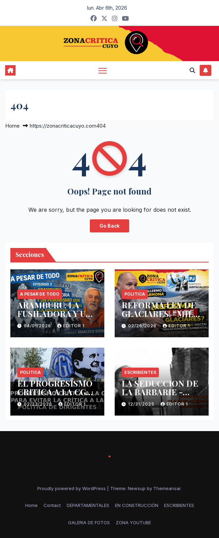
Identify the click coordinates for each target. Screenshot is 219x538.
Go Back (109, 226)
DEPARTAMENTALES (88, 505)
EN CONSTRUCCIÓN (136, 505)
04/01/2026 (38, 325)
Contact (52, 505)
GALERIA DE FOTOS (89, 522)
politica (134, 294)
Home (12, 125)
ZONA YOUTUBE (133, 522)
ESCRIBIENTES (140, 372)
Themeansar (167, 488)
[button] (192, 70)
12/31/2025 (142, 404)
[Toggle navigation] (103, 70)
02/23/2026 (39, 404)
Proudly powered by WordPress (72, 488)
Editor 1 (71, 325)
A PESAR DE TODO (39, 294)
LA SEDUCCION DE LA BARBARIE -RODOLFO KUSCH (160, 392)
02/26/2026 (143, 325)
